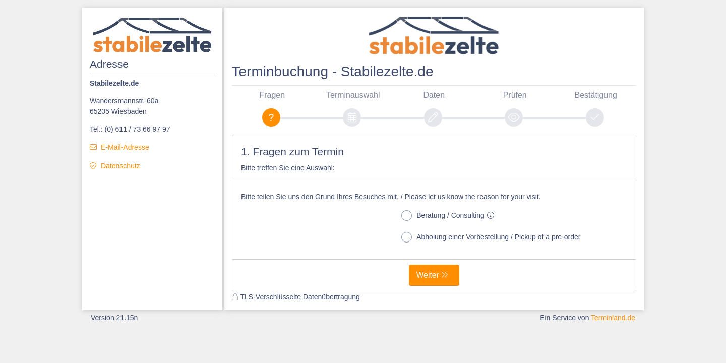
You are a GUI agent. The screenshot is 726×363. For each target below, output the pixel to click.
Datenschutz (120, 166)
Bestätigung (596, 95)
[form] (434, 213)
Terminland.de (613, 318)
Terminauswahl (353, 95)
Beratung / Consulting (449, 215)
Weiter (427, 275)
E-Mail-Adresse (125, 147)
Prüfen (515, 95)
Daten (434, 95)
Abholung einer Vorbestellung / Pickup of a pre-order (490, 237)
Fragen (272, 95)
